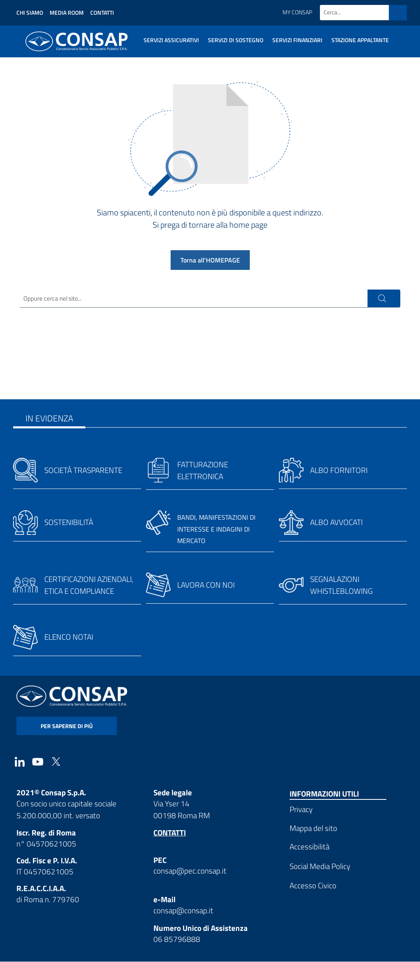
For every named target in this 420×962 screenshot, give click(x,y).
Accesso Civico (313, 886)
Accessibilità (309, 847)
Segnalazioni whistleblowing (341, 586)
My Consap (297, 12)
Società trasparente (83, 471)
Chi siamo (29, 12)
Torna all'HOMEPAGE (210, 260)
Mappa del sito (313, 828)
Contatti (102, 12)
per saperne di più (67, 726)
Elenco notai (68, 637)
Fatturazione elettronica (202, 471)
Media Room (67, 12)
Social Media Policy (320, 866)
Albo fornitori (339, 471)
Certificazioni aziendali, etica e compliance (88, 586)
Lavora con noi (206, 585)
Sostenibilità (68, 523)
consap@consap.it (183, 911)
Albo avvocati (336, 523)
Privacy (301, 810)
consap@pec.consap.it (189, 871)
